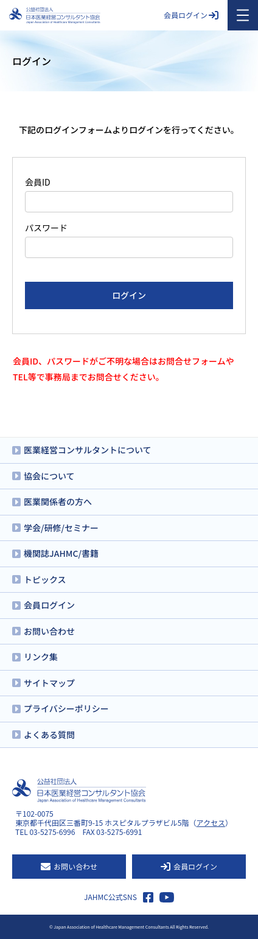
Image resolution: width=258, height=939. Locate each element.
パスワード (46, 228)
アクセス (211, 822)
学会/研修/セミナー (61, 528)
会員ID (38, 182)
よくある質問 (49, 734)
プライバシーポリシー (66, 708)
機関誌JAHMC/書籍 (61, 553)
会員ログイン (191, 15)
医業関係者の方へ (58, 501)
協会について (49, 476)
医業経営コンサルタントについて (88, 450)
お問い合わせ (49, 631)
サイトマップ (49, 683)
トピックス (45, 579)
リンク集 (41, 657)
